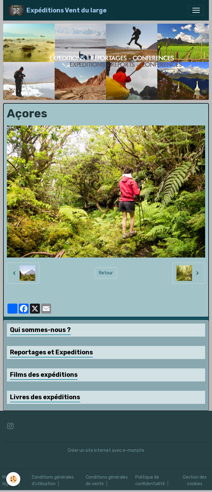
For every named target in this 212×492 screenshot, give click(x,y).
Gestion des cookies (195, 480)
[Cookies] (13, 479)
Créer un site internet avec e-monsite (106, 450)
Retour (106, 273)
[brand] (57, 10)
